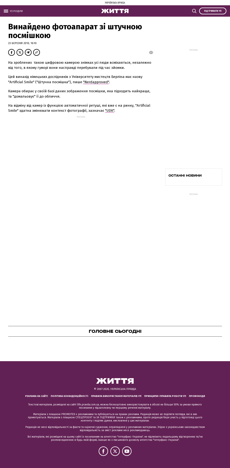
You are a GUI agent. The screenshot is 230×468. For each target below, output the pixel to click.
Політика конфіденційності (69, 396)
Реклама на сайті (36, 396)
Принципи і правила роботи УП (165, 396)
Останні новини (185, 175)
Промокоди (197, 396)
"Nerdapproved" (96, 82)
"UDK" (109, 110)
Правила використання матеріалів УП (116, 396)
